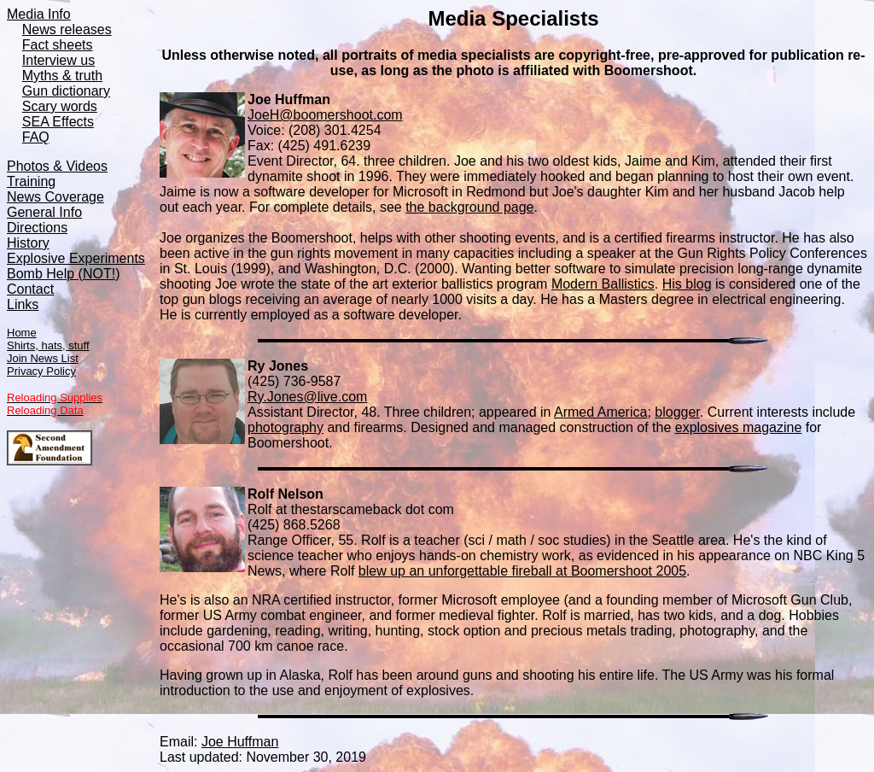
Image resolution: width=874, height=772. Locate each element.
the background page (469, 207)
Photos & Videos (57, 166)
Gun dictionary (66, 91)
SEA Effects (58, 121)
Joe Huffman (239, 741)
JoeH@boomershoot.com (325, 115)
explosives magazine (738, 427)
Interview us (58, 60)
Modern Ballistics (603, 284)
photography (285, 427)
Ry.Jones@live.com (307, 396)
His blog (687, 284)
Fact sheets (57, 45)
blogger (677, 412)
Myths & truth (62, 75)
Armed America (600, 412)
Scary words (59, 106)
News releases (67, 29)
